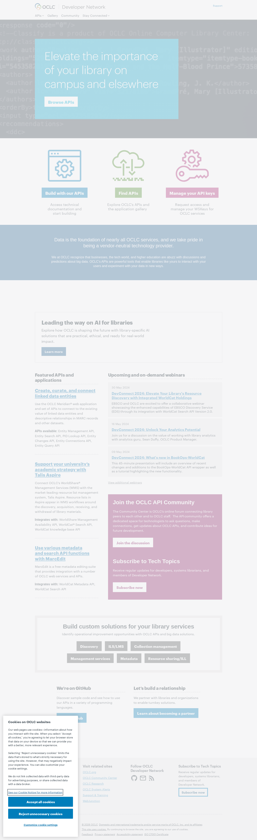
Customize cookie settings (41, 824)
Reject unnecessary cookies (40, 813)
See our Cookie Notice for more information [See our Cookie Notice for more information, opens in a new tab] (35, 792)
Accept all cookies (41, 801)
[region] (40, 776)
